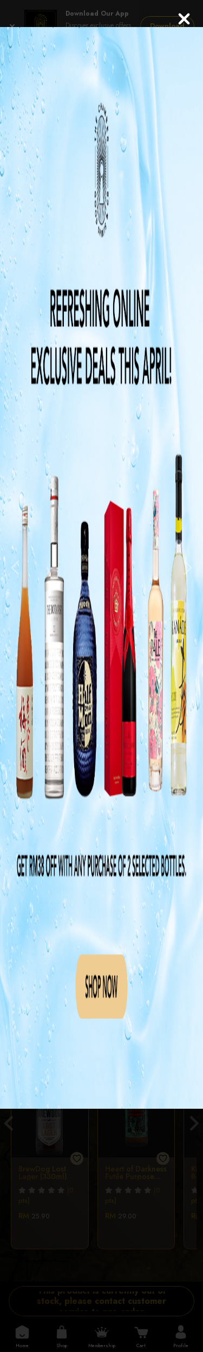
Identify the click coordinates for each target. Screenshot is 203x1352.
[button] (15, 568)
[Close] (184, 19)
